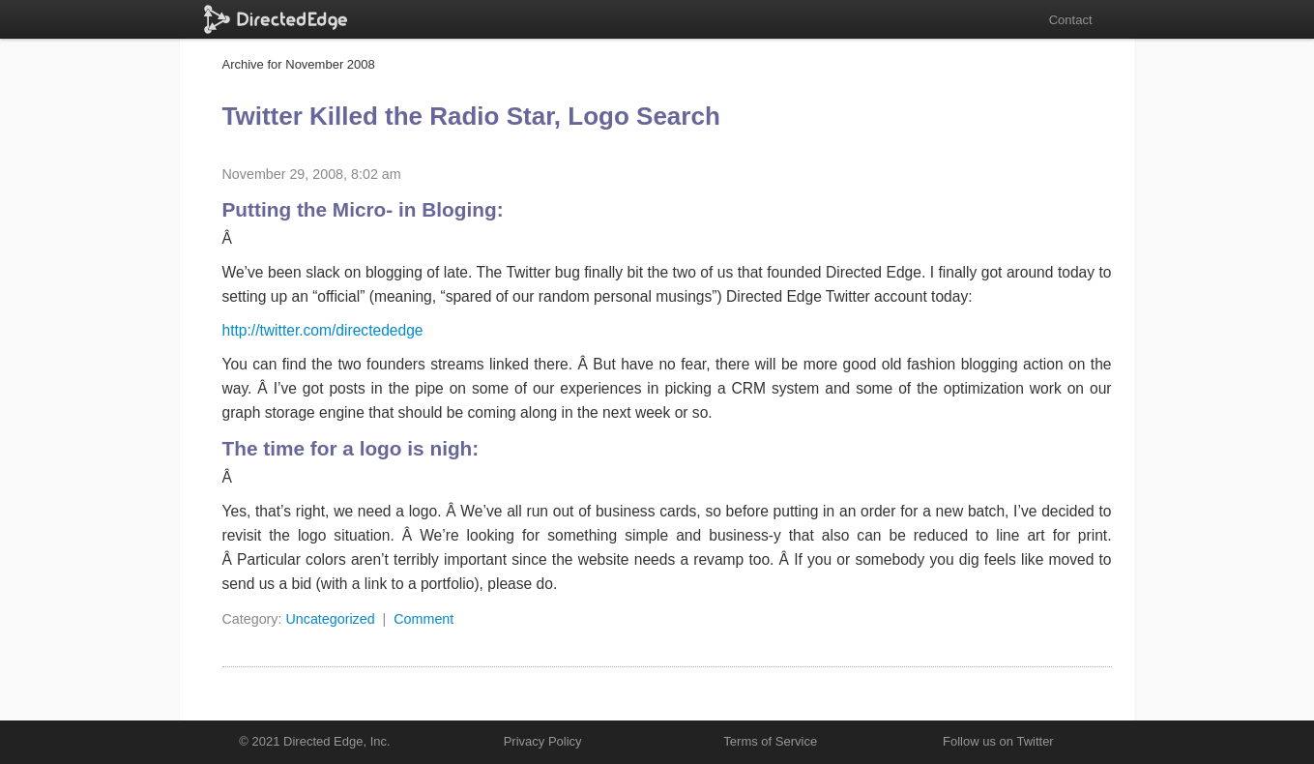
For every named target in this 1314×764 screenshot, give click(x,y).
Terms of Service (770, 741)
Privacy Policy (543, 741)
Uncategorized (329, 619)
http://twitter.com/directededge (322, 330)
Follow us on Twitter (998, 741)
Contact (1071, 20)
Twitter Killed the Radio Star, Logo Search (471, 116)
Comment (423, 619)
